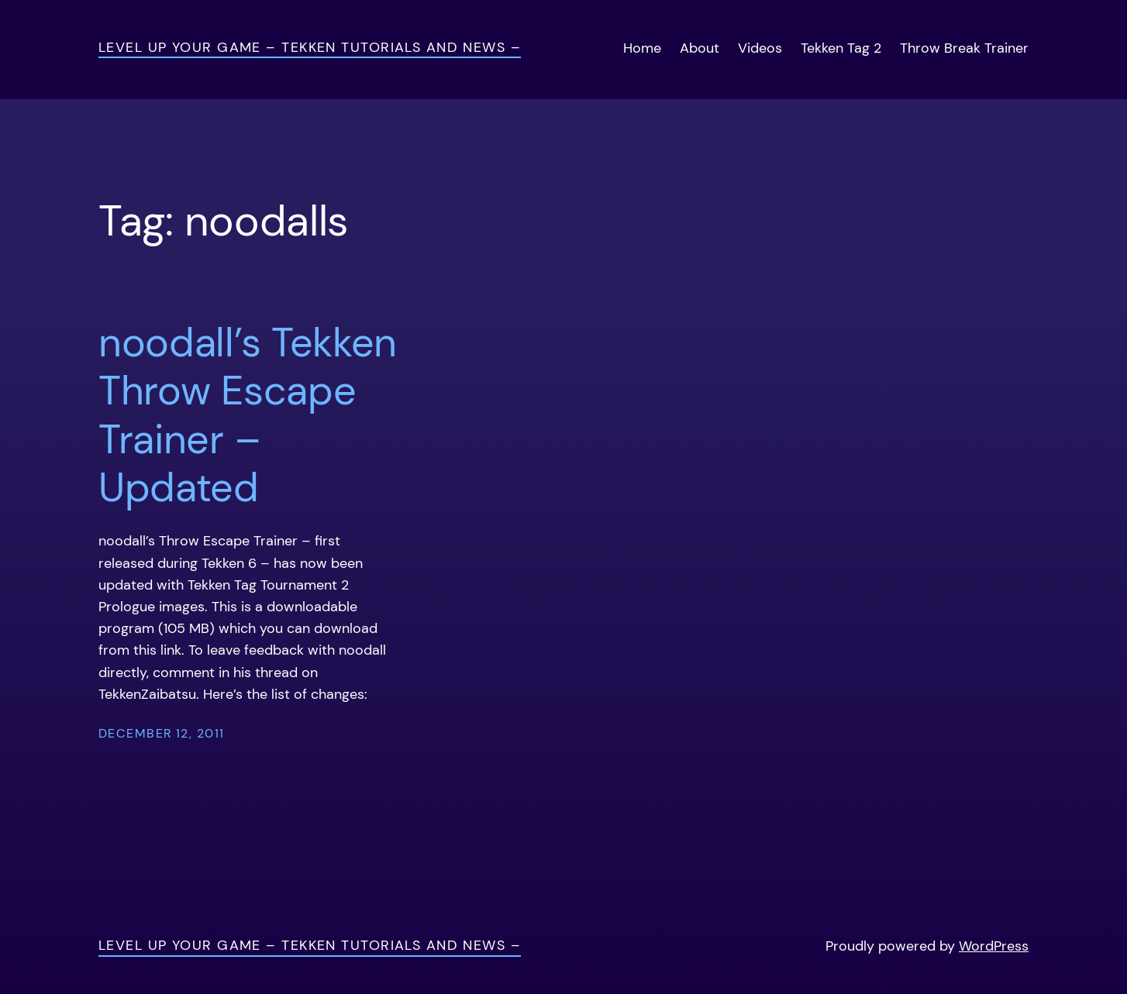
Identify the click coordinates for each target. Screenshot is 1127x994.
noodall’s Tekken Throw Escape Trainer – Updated (247, 415)
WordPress (994, 945)
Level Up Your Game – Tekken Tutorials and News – (309, 47)
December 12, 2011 (161, 733)
